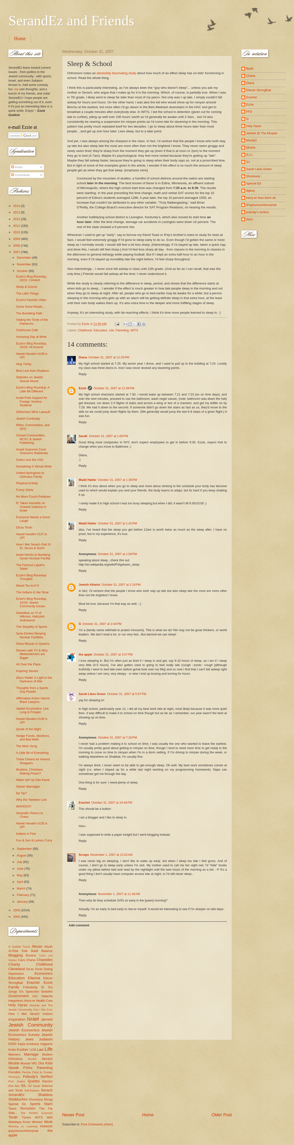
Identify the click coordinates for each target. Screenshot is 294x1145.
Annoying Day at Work (31, 337)
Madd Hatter (87, 480)
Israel (33, 1019)
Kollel (12, 1049)
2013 (17, 212)
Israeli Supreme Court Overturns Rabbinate (32, 451)
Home (20, 38)
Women (37, 1122)
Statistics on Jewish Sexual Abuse (29, 379)
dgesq (250, 190)
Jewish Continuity (28, 418)
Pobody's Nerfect (38, 1076)
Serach (47, 1090)
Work (48, 1122)
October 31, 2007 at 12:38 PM (113, 388)
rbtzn (249, 219)
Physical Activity (27, 483)
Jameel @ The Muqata (261, 133)
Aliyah (48, 946)
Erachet (84, 802)
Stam (48, 1104)
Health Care (44, 1000)
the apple (85, 654)
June (20, 868)
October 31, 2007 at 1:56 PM (117, 554)
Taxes (12, 1108)
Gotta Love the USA (30, 459)
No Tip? (21, 793)
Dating (48, 969)
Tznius (26, 1117)
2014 (17, 206)
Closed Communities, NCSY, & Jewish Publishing (30, 439)
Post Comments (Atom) (97, 1124)
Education (100, 330)
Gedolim (47, 991)
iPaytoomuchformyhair (261, 205)
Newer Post (73, 1114)
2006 (17, 910)
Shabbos (45, 1095)
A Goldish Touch (19, 946)
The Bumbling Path (29, 313)
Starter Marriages (28, 786)
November (24, 264)
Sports (35, 1104)
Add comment (79, 925)
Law (40, 1049)
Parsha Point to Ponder (37, 1072)
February (23, 895)
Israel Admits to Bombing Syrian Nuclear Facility (33, 556)
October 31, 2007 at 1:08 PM (108, 436)
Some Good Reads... (30, 306)
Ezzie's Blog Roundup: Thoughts (31, 577)
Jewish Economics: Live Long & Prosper (32, 710)
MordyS (47, 1059)
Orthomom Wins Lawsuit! (33, 412)
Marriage (31, 1054)
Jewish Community (30, 1025)
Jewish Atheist (89, 584)
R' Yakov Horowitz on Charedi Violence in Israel (31, 506)
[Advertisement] (147, 1076)
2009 (17, 239)
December (24, 257)
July (20, 862)
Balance (47, 951)
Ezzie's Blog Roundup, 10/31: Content (31, 278)
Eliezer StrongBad (258, 90)
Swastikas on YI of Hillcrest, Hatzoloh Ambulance (30, 616)
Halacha (47, 996)
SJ (30, 1086)
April (20, 882)
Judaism (46, 1039)
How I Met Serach (24, 1014)
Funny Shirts (24, 490)
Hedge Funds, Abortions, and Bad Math (33, 737)
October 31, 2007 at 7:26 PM (117, 737)
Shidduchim (18, 1099)
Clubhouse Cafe (27, 330)
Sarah (36, 1085)
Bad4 (34, 951)
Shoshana (36, 1099)
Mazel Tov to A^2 (27, 585)
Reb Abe (14, 1085)
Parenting (122, 330)
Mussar (26, 1063)
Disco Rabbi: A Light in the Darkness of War (34, 679)
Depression (16, 973)
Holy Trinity (23, 364)
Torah (13, 1117)
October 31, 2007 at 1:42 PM (117, 523)
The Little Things (27, 293)
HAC (35, 996)
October (22, 271)
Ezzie (82, 388)
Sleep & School (26, 287)
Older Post (222, 1114)
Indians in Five (26, 833)
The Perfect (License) (37, 1113)
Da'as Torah (24, 527)
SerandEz (16, 1095)
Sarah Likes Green (92, 694)
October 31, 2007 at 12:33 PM (108, 357)
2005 (17, 916)
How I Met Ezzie (43, 1009)
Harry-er (29, 1000)
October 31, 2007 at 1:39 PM (117, 480)
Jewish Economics (23, 1030)
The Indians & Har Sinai (32, 592)
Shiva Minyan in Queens (32, 643)
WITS (134, 330)
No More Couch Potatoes (33, 496)
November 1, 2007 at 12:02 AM (111, 854)
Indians (48, 1014)
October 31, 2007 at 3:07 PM (113, 654)
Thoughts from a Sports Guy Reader (32, 689)
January (22, 901)
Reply (83, 374)
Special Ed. (17, 1104)
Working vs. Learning (22, 1126)
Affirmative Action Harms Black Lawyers (33, 700)
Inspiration (16, 1019)
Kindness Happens (40, 1044)
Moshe (13, 1063)
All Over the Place (28, 664)
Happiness (15, 1000)
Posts (16, 167)
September (25, 848)
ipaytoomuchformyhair (23, 1131)
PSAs (28, 1068)
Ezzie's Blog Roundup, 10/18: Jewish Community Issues (31, 602)
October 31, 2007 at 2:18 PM (121, 584)
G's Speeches (29, 991)
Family (13, 987)
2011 (17, 226)
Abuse (37, 946)
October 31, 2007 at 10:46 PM (111, 802)
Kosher (22, 1049)
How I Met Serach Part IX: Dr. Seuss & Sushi (34, 546)
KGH (12, 1044)
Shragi (48, 1099)
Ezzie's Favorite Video (31, 300)
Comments (20, 175)
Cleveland (16, 969)
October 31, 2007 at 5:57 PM (126, 694)
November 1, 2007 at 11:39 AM (119, 894)
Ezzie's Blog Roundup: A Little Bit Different (32, 389)
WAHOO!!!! (23, 806)
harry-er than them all (260, 198)
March (21, 888)
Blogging (15, 955)
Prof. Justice (16, 1081)
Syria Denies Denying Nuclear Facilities (31, 635)
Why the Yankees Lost (31, 799)
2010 (17, 232)
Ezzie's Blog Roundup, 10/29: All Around (31, 345)
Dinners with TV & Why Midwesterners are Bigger (32, 654)
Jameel (47, 1019)
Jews (29, 1039)
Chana (30, 960)
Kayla (21, 1044)
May (20, 875)
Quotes (34, 1081)
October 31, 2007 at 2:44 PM (102, 624)
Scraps (84, 854)
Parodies (14, 1072)
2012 (17, 219)
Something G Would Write (33, 466)
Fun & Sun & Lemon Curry (34, 840)
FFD (249, 111)
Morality (32, 1059)
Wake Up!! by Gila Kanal (32, 780)
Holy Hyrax (17, 1005)
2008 (17, 245)
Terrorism (27, 1108)
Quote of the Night (28, 729)
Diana (83, 357)
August (22, 855)
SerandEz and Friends (71, 20)
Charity (14, 964)
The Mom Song (26, 746)
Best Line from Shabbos (32, 370)
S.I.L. (249, 154)
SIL (23, 1086)
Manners (14, 1054)
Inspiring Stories (27, 671)
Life (111, 330)
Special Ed (253, 183)
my (16, 89)
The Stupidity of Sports (31, 626)
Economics (44, 973)
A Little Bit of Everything (32, 753)
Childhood (85, 330)
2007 (17, 252)
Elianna (34, 978)
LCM (32, 1049)
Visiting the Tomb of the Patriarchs (32, 321)
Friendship (30, 987)
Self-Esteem (31, 1090)
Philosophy (14, 1077)
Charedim (45, 960)
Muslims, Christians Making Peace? (29, 771)
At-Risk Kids (17, 951)
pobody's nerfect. (258, 212)
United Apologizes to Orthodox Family (30, 474)
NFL (34, 1063)
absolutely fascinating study (116, 73)
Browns (31, 955)
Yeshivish (46, 1126)
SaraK (83, 436)
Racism (47, 1081)
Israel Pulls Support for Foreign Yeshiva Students (31, 401)
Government (18, 996)
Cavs (21, 960)
